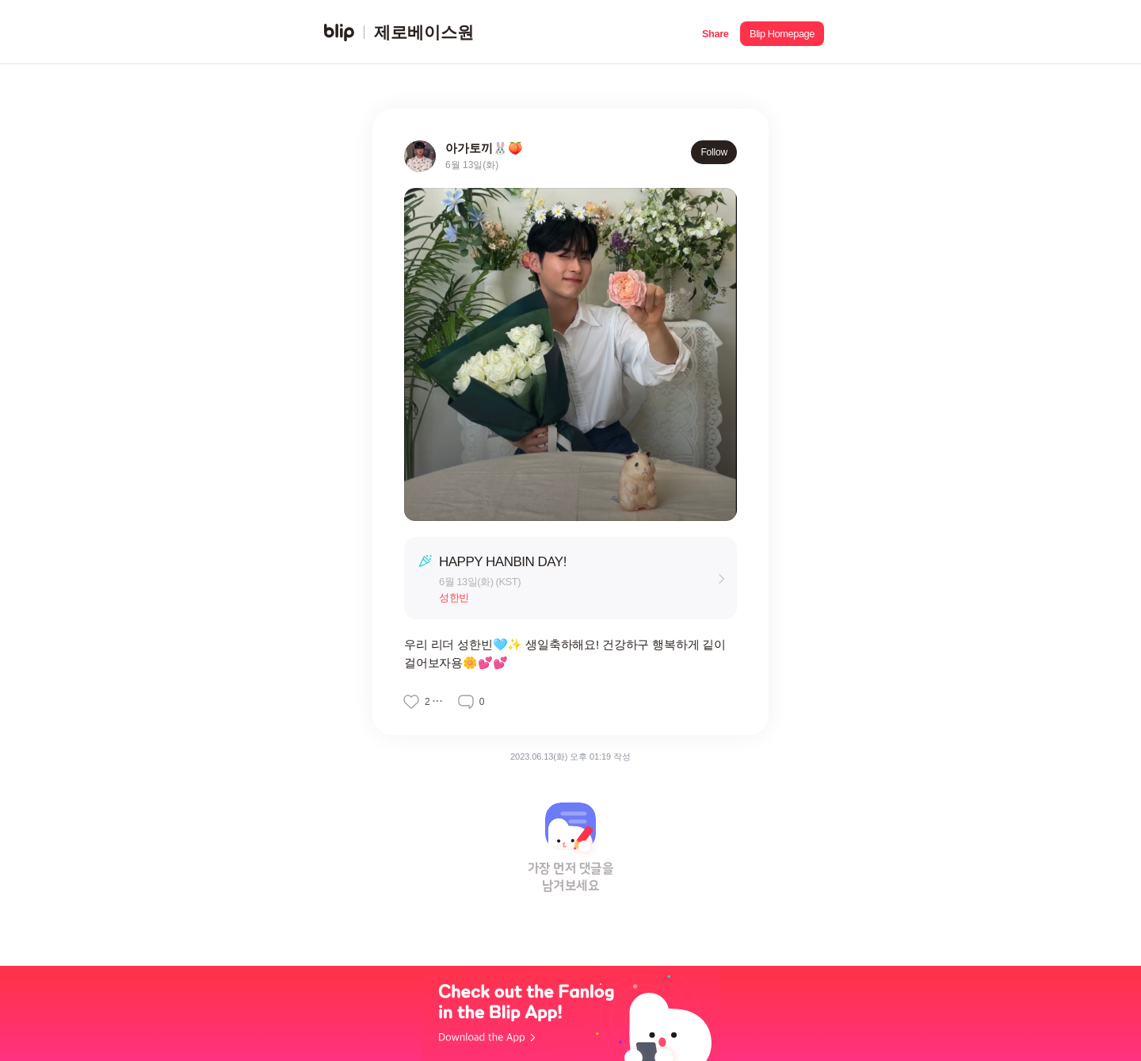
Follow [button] (713, 152)
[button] (715, 32)
